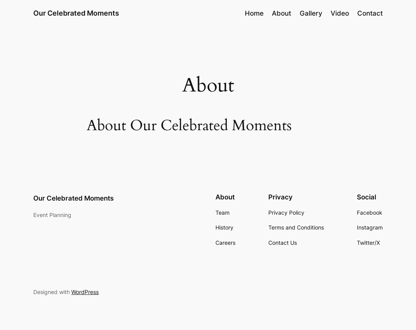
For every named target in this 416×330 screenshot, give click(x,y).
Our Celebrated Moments (76, 13)
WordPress (85, 292)
